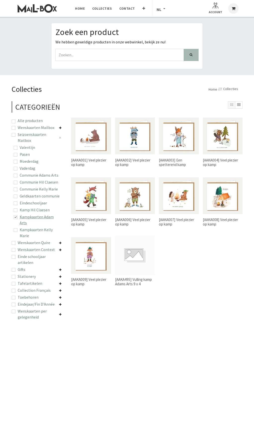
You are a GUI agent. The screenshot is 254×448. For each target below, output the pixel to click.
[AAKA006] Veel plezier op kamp (132, 221)
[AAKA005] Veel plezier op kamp (88, 221)
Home (213, 89)
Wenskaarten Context (36, 249)
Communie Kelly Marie (39, 189)
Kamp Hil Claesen (35, 209)
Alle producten (30, 120)
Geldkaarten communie (40, 195)
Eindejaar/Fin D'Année (36, 304)
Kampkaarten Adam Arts (37, 219)
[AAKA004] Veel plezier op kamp (220, 162)
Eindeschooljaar (33, 202)
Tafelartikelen (30, 283)
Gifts (21, 269)
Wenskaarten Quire (34, 242)
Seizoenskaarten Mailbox (32, 137)
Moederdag (29, 161)
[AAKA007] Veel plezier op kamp (176, 221)
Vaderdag (27, 168)
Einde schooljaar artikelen (32, 259)
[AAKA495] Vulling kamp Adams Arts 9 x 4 (133, 281)
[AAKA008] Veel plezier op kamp (220, 221)
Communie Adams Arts (39, 175)
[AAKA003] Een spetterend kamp (172, 162)
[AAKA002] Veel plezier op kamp (132, 162)
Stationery (27, 276)
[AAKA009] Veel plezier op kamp (88, 281)
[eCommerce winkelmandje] (233, 8)
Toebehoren (28, 297)
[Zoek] (191, 55)
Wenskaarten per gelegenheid (32, 314)
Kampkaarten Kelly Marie (36, 232)
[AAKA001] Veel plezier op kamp (88, 162)
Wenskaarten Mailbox (36, 127)
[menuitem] (79, 8)
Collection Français (34, 290)
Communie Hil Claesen (39, 182)
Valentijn (27, 147)
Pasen (25, 154)
